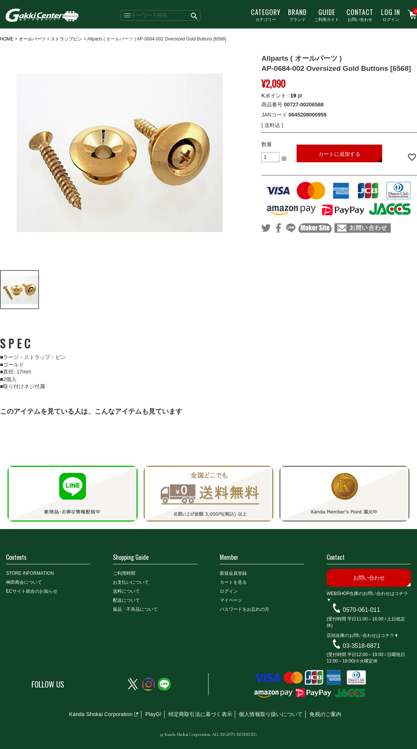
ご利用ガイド (326, 14)
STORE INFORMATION (30, 573)
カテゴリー (265, 14)
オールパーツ (32, 39)
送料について (126, 591)
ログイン (390, 14)
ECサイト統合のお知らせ (31, 591)
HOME (7, 39)
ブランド (297, 14)
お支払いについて (131, 582)
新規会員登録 (233, 573)
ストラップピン (66, 39)
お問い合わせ (360, 14)
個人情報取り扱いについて (271, 714)
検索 (194, 15)
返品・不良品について (135, 609)
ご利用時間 (124, 573)
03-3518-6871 (361, 645)
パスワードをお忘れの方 (244, 609)
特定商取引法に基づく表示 (200, 714)
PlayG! (153, 714)
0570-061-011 (361, 610)
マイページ (231, 600)
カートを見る (233, 582)
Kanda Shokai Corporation (100, 714)
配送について (126, 600)
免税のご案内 (325, 714)
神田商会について (24, 582)
